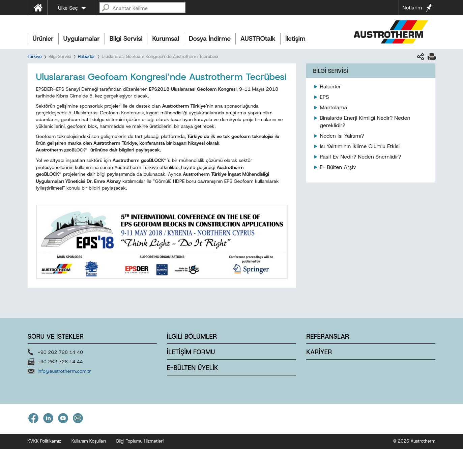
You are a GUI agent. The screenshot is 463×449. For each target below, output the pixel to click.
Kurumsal (165, 38)
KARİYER (319, 352)
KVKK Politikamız (44, 441)
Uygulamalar (81, 38)
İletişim (295, 38)
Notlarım (412, 7)
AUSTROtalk (258, 38)
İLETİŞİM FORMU (191, 352)
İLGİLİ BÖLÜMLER (192, 336)
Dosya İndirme (210, 38)
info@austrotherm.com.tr (64, 371)
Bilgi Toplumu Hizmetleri (140, 441)
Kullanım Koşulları (88, 441)
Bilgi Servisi (126, 38)
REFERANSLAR (327, 336)
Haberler (86, 56)
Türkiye (35, 56)
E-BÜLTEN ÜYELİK (192, 368)
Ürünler (43, 38)
